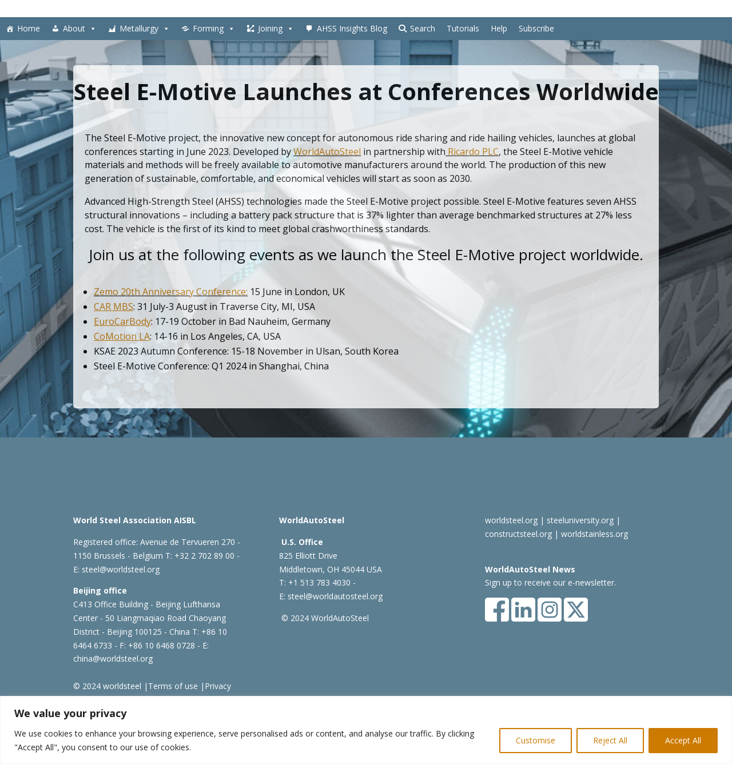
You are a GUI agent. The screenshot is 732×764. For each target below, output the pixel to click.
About (80, 28)
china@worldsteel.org (113, 658)
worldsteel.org (511, 520)
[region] (366, 730)
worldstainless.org (594, 533)
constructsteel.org (518, 533)
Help (499, 28)
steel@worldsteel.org (121, 569)
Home (28, 28)
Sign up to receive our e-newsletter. (550, 582)
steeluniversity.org (580, 520)
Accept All (683, 740)
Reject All (610, 740)
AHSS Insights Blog (352, 28)
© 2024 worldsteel (107, 686)
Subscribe (536, 28)
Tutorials (463, 28)
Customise (535, 740)
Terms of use (173, 686)
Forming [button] (214, 28)
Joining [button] (276, 28)
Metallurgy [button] (145, 28)
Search (422, 28)
